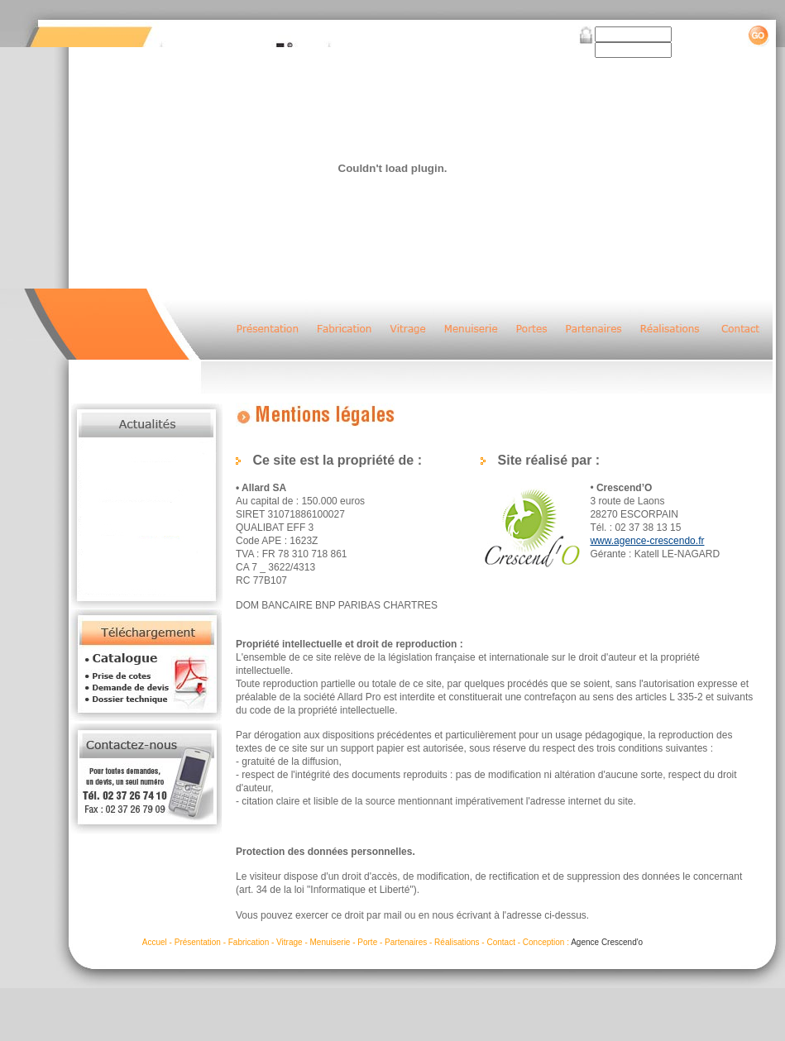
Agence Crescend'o (607, 942)
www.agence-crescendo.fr (647, 541)
